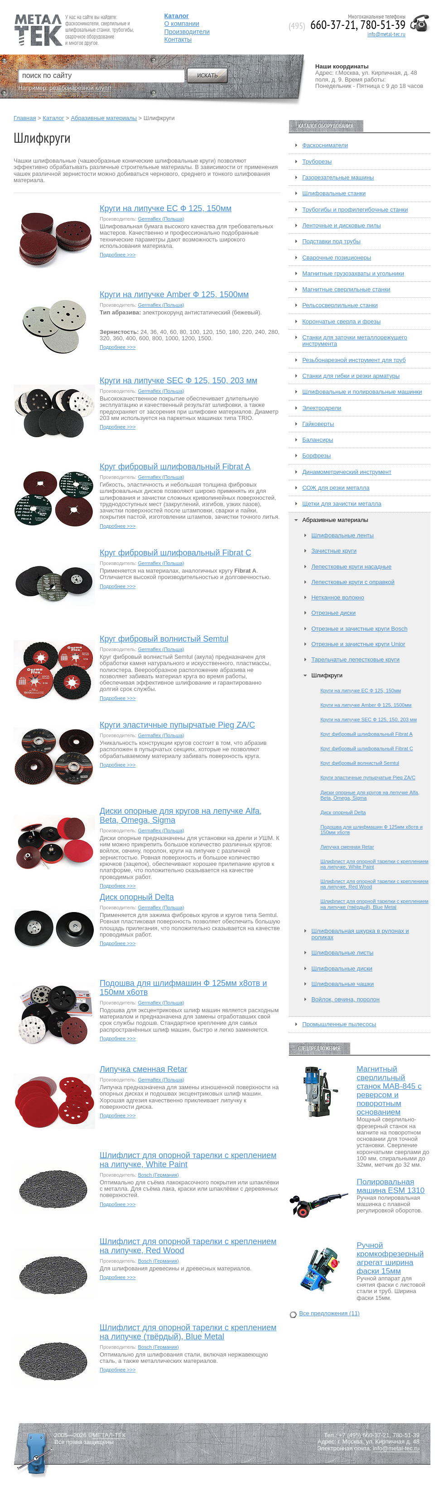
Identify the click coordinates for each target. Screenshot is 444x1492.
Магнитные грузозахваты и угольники (353, 273)
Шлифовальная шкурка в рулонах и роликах (360, 934)
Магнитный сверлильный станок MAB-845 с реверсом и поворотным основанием (389, 1090)
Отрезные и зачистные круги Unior (358, 644)
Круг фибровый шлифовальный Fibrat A (175, 467)
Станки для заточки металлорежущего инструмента (354, 340)
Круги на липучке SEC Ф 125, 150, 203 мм (178, 381)
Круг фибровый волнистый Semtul (164, 639)
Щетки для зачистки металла (341, 504)
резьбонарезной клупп (80, 87)
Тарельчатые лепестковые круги (355, 660)
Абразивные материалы (104, 118)
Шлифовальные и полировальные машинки (362, 392)
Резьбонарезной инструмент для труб (353, 360)
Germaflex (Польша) (161, 219)
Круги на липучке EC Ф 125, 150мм (166, 208)
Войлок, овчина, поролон (345, 999)
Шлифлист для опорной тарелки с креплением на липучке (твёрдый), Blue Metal (188, 1332)
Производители (187, 31)
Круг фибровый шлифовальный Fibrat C (175, 553)
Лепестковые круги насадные (351, 567)
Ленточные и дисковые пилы (341, 225)
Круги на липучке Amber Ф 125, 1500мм (174, 294)
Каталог (53, 118)
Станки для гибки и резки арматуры (351, 376)
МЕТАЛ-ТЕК (108, 1435)
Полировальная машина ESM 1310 (391, 1186)
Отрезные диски (333, 613)
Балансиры (317, 440)
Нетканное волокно (337, 597)
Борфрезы (316, 456)
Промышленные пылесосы (339, 1024)
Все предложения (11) (329, 1313)
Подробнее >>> (117, 254)
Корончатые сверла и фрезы (341, 322)
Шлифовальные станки (334, 193)
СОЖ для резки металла (335, 488)
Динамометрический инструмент (346, 472)
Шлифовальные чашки (342, 984)
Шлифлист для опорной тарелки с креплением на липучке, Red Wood (188, 1246)
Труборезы (317, 162)
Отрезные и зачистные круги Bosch (359, 629)
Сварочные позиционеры (336, 258)
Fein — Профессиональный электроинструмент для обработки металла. (73, 19)
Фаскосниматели (325, 145)
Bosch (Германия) (158, 1175)
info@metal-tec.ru (386, 34)
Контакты (178, 39)
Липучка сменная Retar (143, 1069)
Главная (25, 118)
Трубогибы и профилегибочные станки (355, 210)
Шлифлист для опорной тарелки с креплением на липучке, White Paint (188, 1160)
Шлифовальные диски (341, 969)
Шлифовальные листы (342, 953)
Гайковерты (318, 424)
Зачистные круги (334, 551)
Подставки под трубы (331, 241)
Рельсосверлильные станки (340, 305)
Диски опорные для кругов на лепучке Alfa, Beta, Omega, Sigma (181, 816)
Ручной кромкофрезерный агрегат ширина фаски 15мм (390, 1258)
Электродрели (321, 408)
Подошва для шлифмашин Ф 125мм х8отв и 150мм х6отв (183, 988)
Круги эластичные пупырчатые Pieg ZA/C (177, 725)
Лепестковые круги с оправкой (353, 582)
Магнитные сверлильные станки (346, 289)
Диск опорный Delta (137, 897)
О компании (181, 23)
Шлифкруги (327, 675)
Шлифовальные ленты (342, 535)
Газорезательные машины (338, 177)
